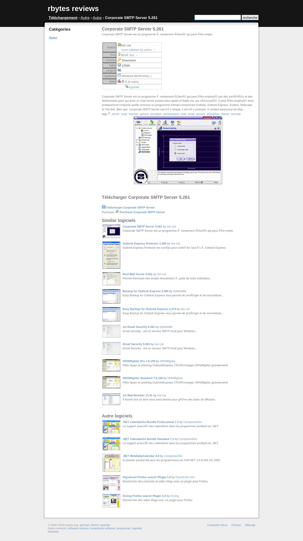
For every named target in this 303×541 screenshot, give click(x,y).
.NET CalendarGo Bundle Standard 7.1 (148, 439)
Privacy (236, 525)
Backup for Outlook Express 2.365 (146, 291)
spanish (105, 525)
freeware (53, 531)
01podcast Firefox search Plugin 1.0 (147, 477)
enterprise (213, 114)
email (191, 114)
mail (183, 114)
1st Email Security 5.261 (139, 327)
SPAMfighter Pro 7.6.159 (139, 361)
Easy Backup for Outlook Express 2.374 (149, 309)
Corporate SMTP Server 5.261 (142, 226)
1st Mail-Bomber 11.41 (137, 395)
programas (123, 528)
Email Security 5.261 (136, 344)
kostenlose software (102, 528)
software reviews (78, 528)
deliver (225, 114)
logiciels (137, 528)
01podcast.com (185, 477)
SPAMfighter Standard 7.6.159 (143, 378)
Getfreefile (179, 291)
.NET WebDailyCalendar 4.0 (141, 456)
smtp (124, 114)
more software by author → (138, 49)
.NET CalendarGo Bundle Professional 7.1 (151, 422)
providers (156, 114)
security (236, 114)
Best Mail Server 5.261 (137, 274)
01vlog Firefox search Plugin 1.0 (144, 496)
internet (133, 114)
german (84, 525)
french (95, 525)
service (144, 114)
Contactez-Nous (217, 525)
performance (171, 114)
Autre (85, 18)
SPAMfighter (167, 361)
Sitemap (250, 525)
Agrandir (134, 87)
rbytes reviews (73, 8)
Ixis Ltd (126, 45)
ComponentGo (192, 422)
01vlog (174, 496)
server (116, 114)
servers (200, 114)
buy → (134, 55)
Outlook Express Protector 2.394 (144, 243)
